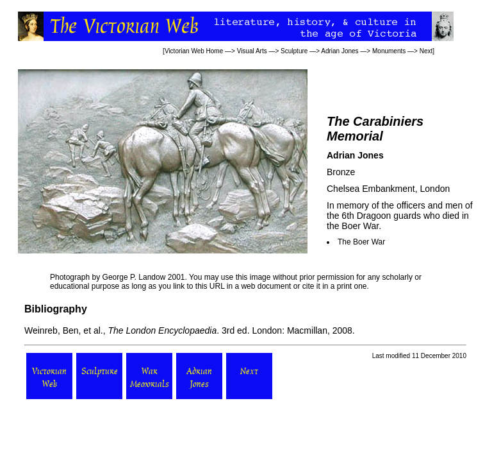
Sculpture (294, 51)
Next (426, 51)
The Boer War (361, 241)
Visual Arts (252, 51)
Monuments (389, 51)
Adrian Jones (339, 51)
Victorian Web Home (194, 51)
